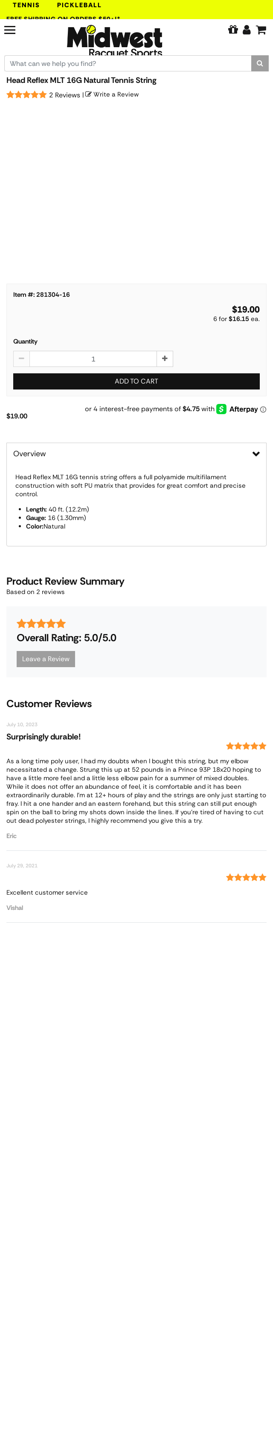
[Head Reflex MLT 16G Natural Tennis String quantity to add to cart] (93, 359)
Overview (29, 454)
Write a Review (112, 94)
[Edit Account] (246, 29)
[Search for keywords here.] (128, 63)
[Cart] (261, 29)
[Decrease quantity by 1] (21, 359)
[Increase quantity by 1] (165, 359)
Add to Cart (136, 381)
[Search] (260, 63)
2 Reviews (64, 95)
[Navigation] (24, 28)
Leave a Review (46, 658)
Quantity (25, 341)
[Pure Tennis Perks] (233, 29)
